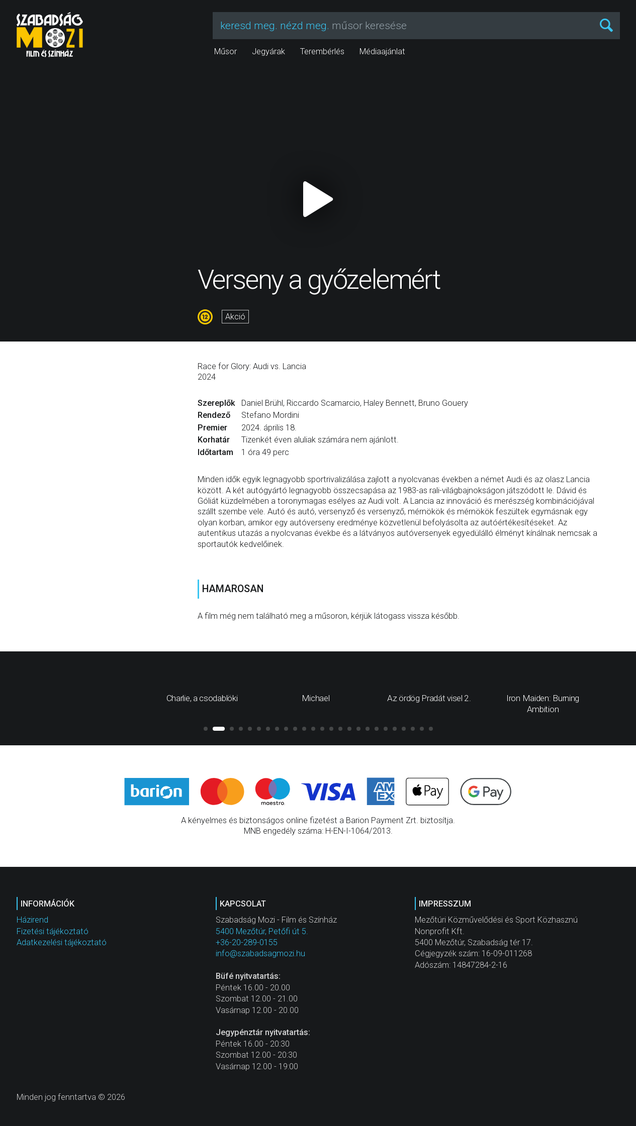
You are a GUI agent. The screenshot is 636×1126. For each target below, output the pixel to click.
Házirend (32, 920)
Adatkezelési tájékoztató (62, 942)
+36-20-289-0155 (247, 942)
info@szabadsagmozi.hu (260, 953)
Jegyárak (268, 51)
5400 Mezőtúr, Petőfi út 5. (262, 931)
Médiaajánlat (382, 51)
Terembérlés (322, 51)
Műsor (225, 51)
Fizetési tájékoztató (52, 931)
